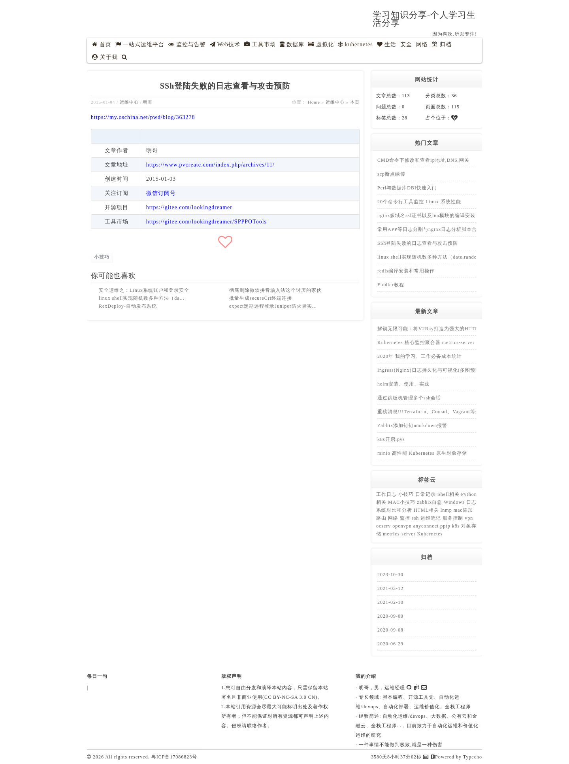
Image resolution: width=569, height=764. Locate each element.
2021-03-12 (390, 588)
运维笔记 (431, 518)
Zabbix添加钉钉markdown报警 (412, 425)
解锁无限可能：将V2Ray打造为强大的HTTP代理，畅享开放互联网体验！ (461, 328)
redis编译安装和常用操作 (406, 271)
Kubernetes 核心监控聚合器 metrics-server (426, 342)
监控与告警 (187, 44)
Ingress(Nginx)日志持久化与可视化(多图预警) (429, 370)
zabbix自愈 (430, 502)
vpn (469, 518)
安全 (406, 44)
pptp (446, 526)
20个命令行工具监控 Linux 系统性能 (419, 201)
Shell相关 (449, 494)
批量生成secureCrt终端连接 (260, 298)
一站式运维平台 (140, 44)
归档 (442, 44)
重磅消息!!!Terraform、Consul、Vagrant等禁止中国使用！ (444, 411)
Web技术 (225, 44)
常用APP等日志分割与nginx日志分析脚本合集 (429, 229)
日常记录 (426, 494)
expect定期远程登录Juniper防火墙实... (273, 306)
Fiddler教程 (390, 284)
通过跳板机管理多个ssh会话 (409, 398)
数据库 (292, 44)
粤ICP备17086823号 (174, 757)
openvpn (402, 526)
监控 (406, 518)
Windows (455, 502)
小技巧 (101, 257)
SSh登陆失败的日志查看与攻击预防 (417, 243)
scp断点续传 (391, 174)
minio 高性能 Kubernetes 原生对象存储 (422, 453)
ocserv (384, 526)
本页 (355, 102)
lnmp (447, 510)
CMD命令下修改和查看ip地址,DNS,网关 (423, 160)
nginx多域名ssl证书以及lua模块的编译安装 (426, 215)
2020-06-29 (390, 644)
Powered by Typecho (456, 757)
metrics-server (400, 534)
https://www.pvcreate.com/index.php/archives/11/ (210, 165)
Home (314, 102)
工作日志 (387, 494)
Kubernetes (430, 534)
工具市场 (260, 44)
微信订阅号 (161, 193)
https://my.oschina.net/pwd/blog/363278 (143, 117)
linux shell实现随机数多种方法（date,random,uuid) (435, 257)
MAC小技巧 (402, 502)
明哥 (148, 102)
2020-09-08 (390, 630)
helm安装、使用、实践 (403, 384)
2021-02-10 (390, 602)
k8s (457, 526)
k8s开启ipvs (391, 439)
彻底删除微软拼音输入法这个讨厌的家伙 (275, 290)
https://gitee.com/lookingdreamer (189, 207)
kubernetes (355, 44)
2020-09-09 (390, 616)
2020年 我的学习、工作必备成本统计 (419, 356)
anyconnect (427, 526)
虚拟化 (321, 44)
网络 (422, 44)
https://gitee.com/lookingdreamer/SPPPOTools (206, 222)
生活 (387, 44)
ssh (416, 518)
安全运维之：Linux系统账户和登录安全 (144, 290)
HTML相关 (427, 510)
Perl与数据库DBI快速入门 (407, 188)
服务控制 (454, 518)
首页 (101, 44)
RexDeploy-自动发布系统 (128, 306)
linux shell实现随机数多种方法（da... (142, 298)
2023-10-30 (390, 574)
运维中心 (129, 102)
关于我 (105, 57)
